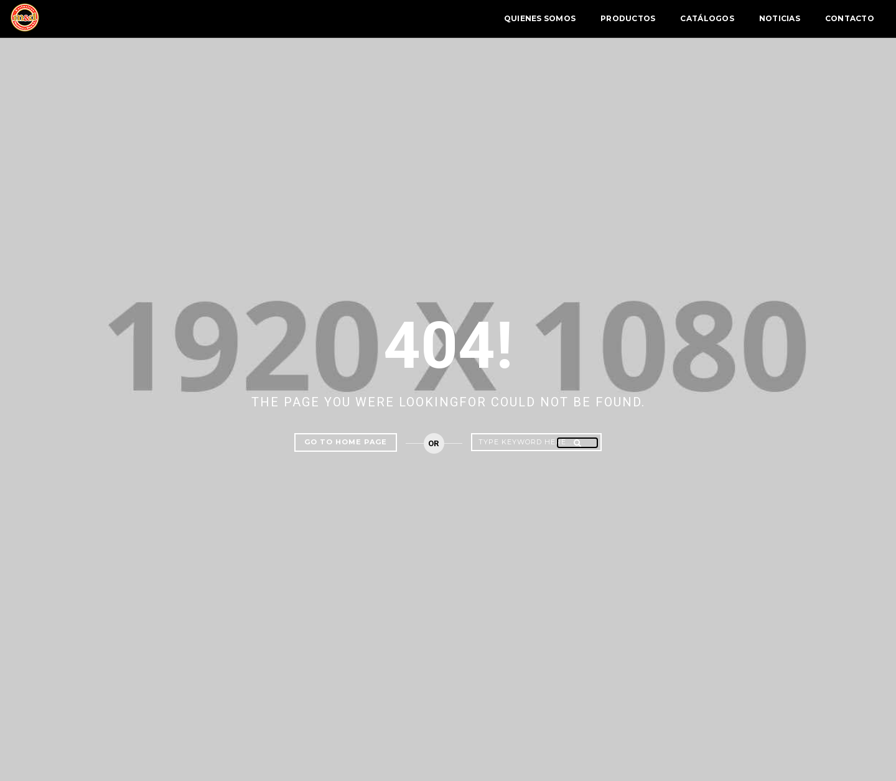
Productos (543, 18)
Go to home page (345, 441)
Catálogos (623, 18)
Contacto (765, 18)
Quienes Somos (456, 18)
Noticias (695, 18)
